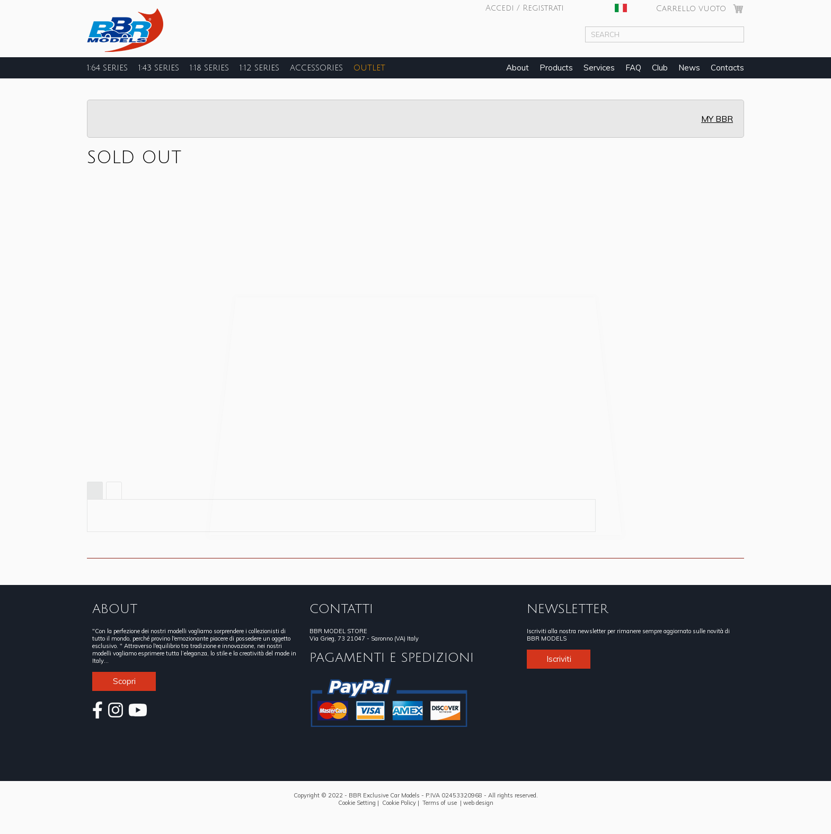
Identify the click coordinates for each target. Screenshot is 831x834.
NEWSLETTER (567, 609)
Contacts (727, 68)
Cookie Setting (357, 802)
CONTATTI (341, 609)
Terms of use (439, 802)
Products (556, 68)
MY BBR (717, 118)
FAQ (633, 68)
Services (599, 68)
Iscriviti (558, 659)
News (689, 68)
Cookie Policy (399, 802)
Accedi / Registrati (524, 8)
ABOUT (114, 609)
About (517, 68)
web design (478, 802)
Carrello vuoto (691, 8)
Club (660, 68)
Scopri (124, 681)
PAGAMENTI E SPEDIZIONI (392, 657)
